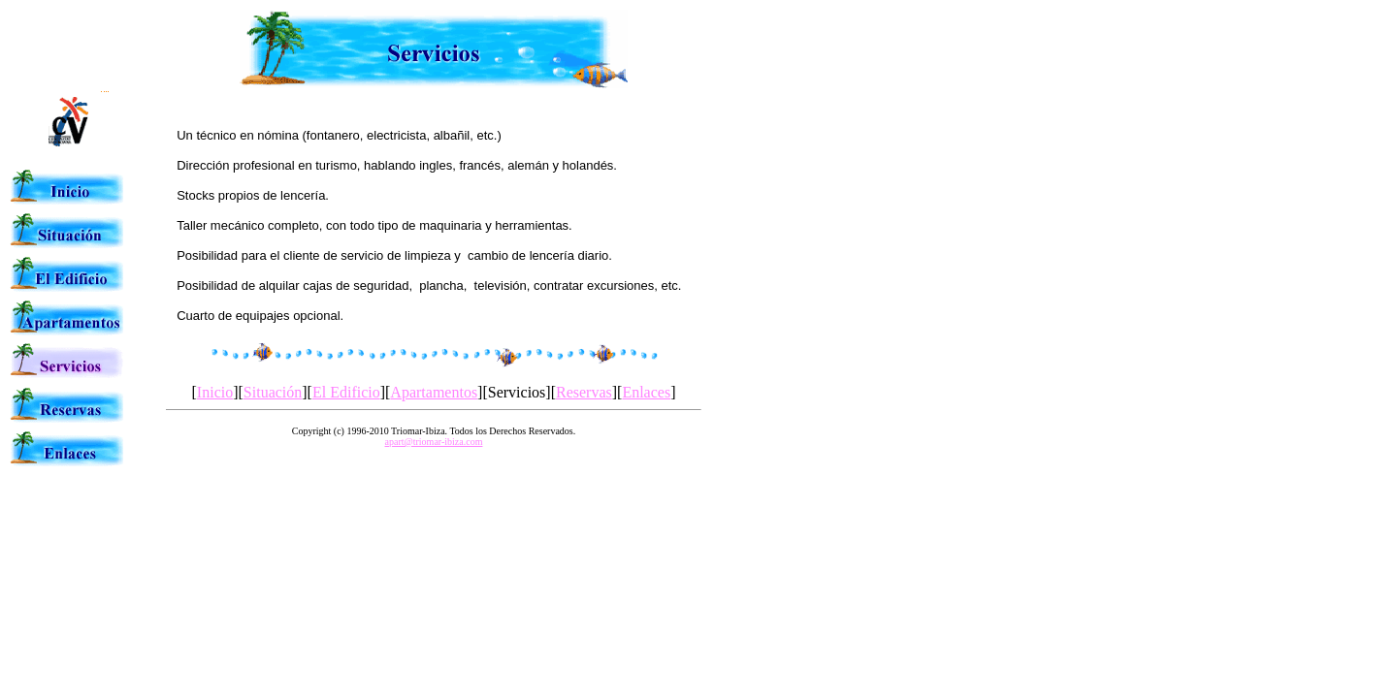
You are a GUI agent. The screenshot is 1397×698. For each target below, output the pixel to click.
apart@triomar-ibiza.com (434, 441)
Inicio (215, 392)
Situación (273, 392)
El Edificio (346, 392)
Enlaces (646, 392)
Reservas (584, 392)
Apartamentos (433, 392)
